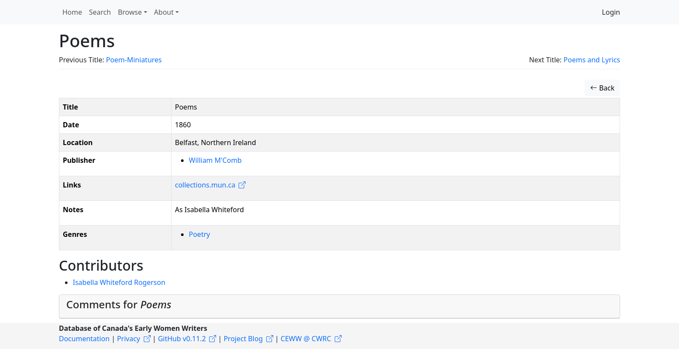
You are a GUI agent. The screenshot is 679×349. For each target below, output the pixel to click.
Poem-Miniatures (134, 60)
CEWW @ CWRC (306, 338)
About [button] (164, 12)
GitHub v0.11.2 (182, 338)
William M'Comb (215, 160)
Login (611, 12)
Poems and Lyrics (591, 60)
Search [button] (100, 12)
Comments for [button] (118, 304)
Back (602, 88)
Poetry (199, 234)
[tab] (339, 306)
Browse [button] (130, 12)
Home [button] (72, 12)
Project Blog (242, 338)
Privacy (128, 338)
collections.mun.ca (205, 185)
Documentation (84, 338)
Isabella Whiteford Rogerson (119, 282)
